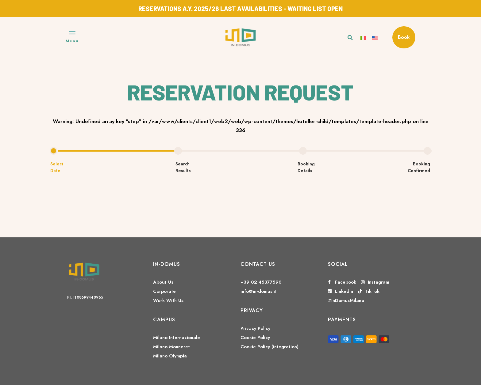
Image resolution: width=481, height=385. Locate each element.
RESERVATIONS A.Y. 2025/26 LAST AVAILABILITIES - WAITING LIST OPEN (240, 8)
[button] (350, 37)
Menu (72, 41)
